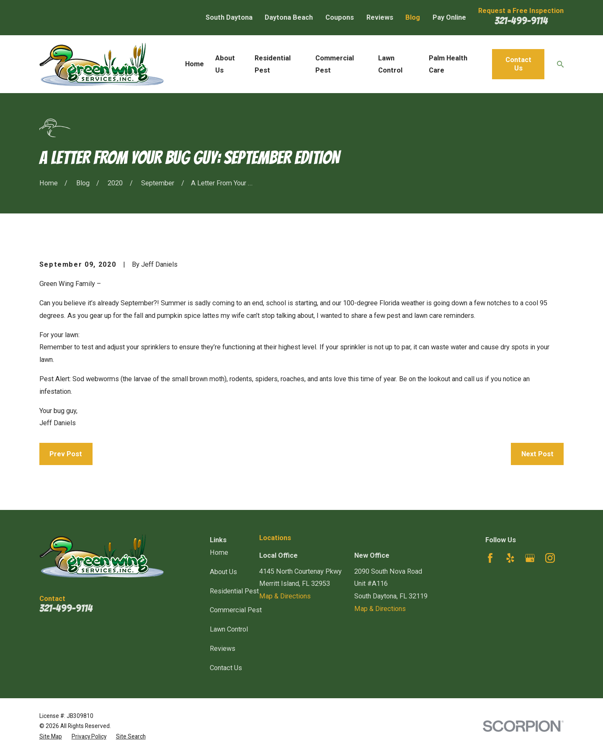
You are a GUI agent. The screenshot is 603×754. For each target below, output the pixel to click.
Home (219, 552)
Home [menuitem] (194, 64)
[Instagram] (550, 558)
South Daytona (229, 17)
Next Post (537, 454)
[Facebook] (490, 558)
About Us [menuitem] (225, 64)
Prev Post (65, 454)
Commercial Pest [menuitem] (334, 64)
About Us (223, 572)
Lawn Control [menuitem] (390, 64)
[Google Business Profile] (530, 558)
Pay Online (449, 17)
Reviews (379, 17)
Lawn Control (229, 629)
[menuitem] (50, 736)
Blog (412, 17)
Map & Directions (285, 596)
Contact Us (518, 64)
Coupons (339, 17)
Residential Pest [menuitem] (273, 64)
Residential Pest (234, 591)
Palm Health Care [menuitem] (448, 64)
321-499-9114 (521, 20)
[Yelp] (510, 558)
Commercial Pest (236, 610)
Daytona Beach (289, 17)
